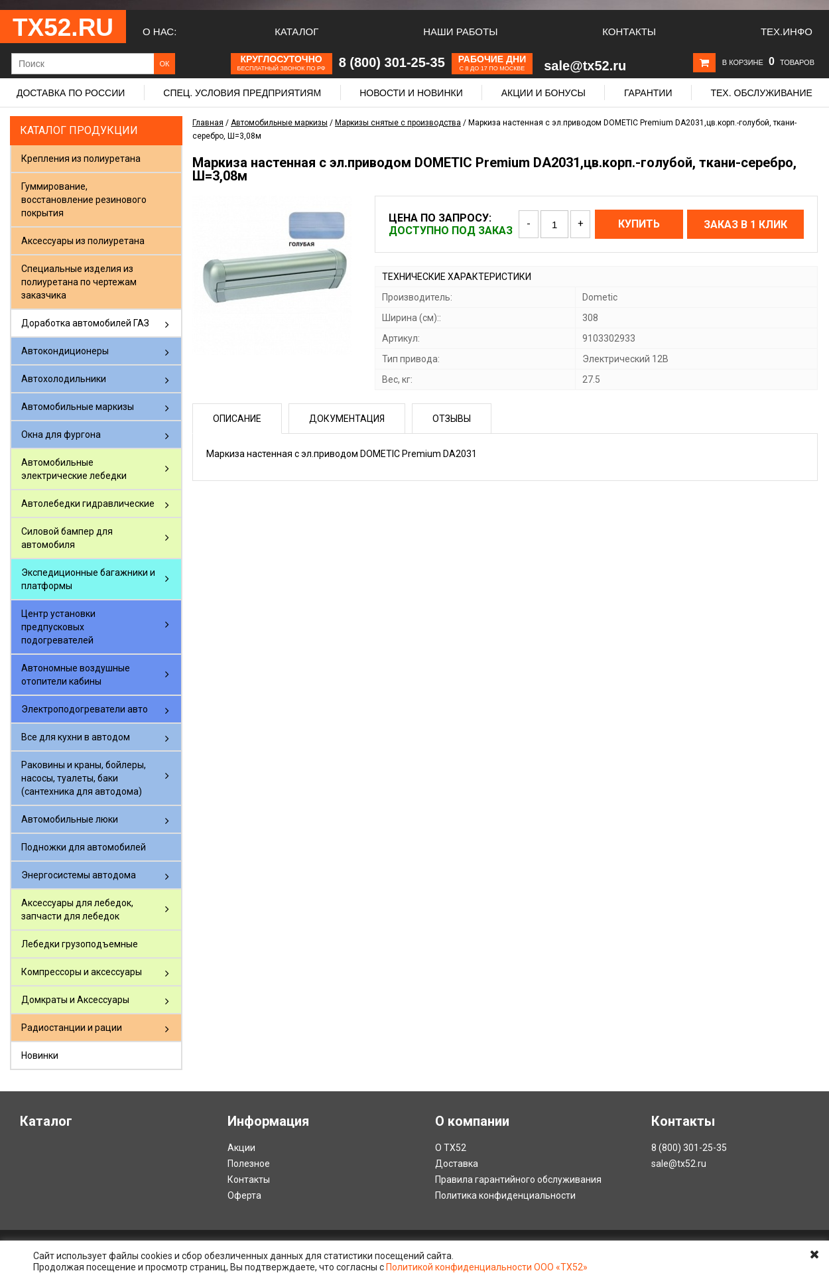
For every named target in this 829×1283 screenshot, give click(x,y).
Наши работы (460, 31)
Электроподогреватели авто (84, 709)
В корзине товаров (768, 62)
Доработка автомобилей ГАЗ (85, 323)
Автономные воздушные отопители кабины (75, 675)
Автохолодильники (63, 378)
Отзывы (451, 418)
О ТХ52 (450, 1147)
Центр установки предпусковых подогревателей (58, 626)
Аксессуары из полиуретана (83, 241)
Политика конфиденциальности (505, 1195)
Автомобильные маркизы (77, 406)
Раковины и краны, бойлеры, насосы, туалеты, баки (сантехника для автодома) (83, 778)
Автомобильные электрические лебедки (74, 469)
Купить (639, 224)
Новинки (39, 1055)
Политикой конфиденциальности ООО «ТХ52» (487, 1267)
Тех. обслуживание (761, 93)
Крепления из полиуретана (81, 158)
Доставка (456, 1163)
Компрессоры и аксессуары (81, 972)
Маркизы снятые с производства (398, 122)
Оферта (244, 1195)
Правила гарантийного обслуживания (518, 1179)
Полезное (248, 1163)
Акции (241, 1147)
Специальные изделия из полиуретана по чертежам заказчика (79, 282)
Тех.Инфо (786, 31)
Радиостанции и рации (71, 1027)
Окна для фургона (61, 434)
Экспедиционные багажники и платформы (88, 579)
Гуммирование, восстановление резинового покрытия (84, 199)
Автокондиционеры (65, 351)
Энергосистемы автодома (78, 875)
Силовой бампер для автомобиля (67, 538)
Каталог (296, 31)
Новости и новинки (411, 93)
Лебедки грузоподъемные (79, 944)
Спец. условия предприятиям (242, 93)
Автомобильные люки (69, 819)
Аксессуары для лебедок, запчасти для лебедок (77, 909)
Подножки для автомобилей (83, 847)
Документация (347, 418)
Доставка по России (71, 93)
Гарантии (648, 93)
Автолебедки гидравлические (88, 503)
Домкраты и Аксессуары (75, 999)
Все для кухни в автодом (75, 737)
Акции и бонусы (543, 93)
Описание (237, 418)
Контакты (629, 31)
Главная (207, 122)
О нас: (159, 31)
